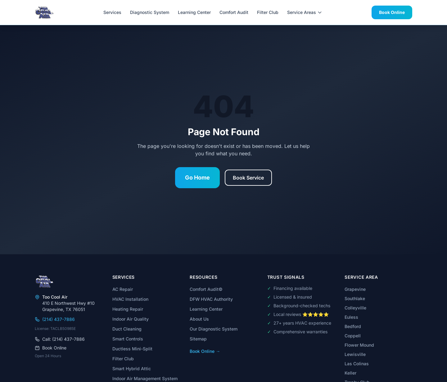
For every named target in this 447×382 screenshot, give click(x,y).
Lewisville (355, 354)
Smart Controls (127, 338)
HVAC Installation (130, 299)
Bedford (353, 326)
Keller (350, 372)
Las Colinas (357, 363)
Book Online (392, 12)
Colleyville (355, 307)
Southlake (355, 298)
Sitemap (198, 338)
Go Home (197, 177)
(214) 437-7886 (55, 319)
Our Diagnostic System (213, 328)
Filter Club (267, 12)
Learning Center (194, 12)
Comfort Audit (233, 12)
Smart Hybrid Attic (131, 368)
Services (112, 12)
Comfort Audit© (206, 289)
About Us (199, 319)
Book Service (248, 178)
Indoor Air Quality (130, 319)
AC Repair (122, 289)
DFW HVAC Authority (211, 299)
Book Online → (205, 351)
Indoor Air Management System (145, 378)
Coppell (353, 335)
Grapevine (355, 289)
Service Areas (304, 12)
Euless (351, 317)
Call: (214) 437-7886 (60, 339)
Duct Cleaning (127, 328)
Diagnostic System (149, 12)
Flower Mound (359, 345)
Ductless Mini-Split (132, 348)
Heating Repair (127, 309)
